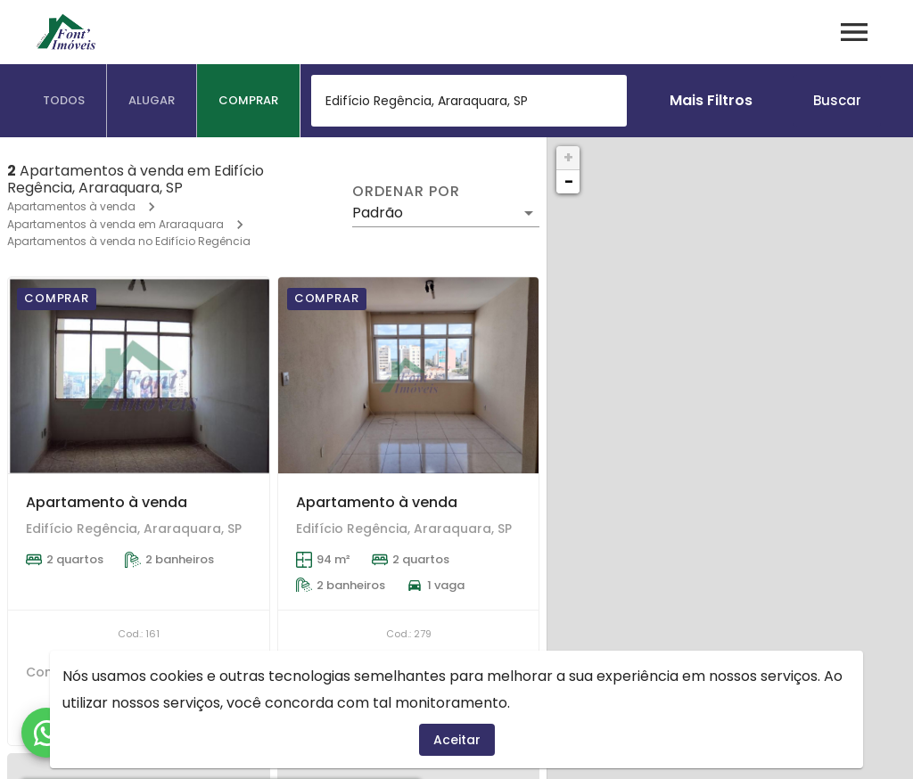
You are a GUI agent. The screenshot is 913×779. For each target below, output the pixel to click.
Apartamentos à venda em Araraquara (115, 224)
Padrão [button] (377, 212)
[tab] (64, 100)
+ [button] (568, 157)
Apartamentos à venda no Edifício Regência (129, 241)
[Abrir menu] (854, 32)
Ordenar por (405, 191)
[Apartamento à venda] (138, 375)
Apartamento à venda (106, 502)
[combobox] (469, 101)
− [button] (568, 181)
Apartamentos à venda (71, 206)
